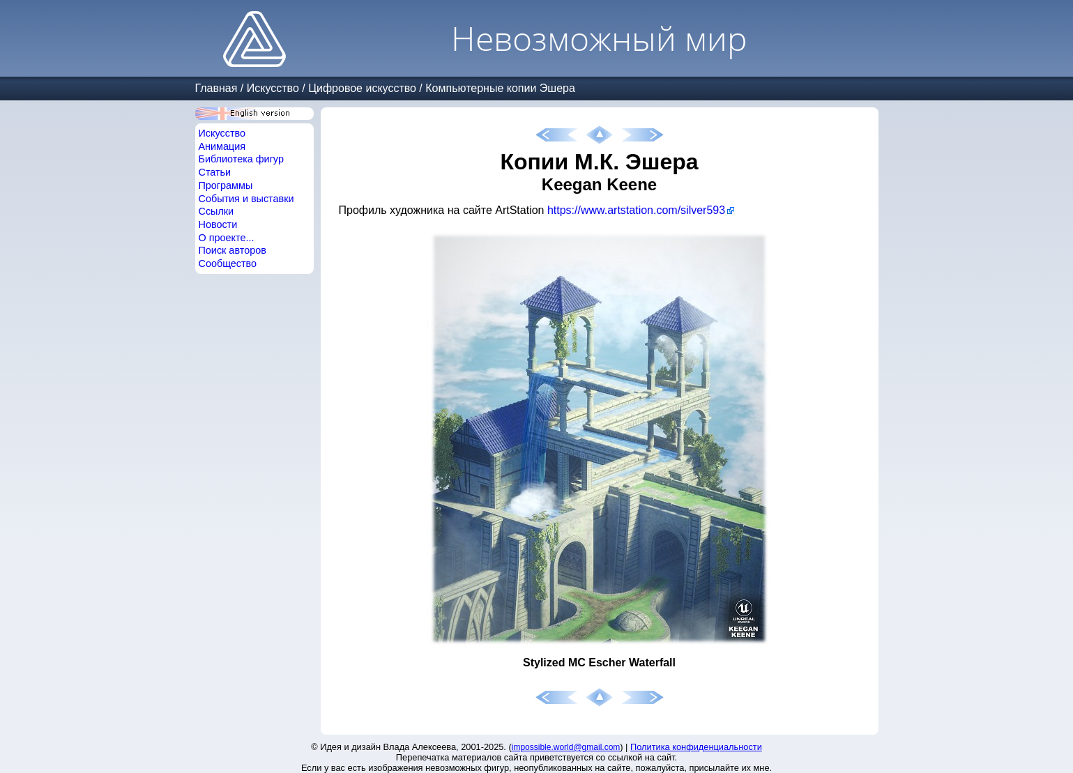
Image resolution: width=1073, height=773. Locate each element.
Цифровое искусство (362, 88)
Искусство (273, 88)
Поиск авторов (232, 250)
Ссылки (216, 211)
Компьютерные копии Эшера (500, 88)
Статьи (215, 172)
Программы (226, 185)
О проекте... (226, 237)
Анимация (222, 146)
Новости (218, 224)
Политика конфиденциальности (696, 747)
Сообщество (228, 263)
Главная (216, 88)
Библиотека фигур (241, 158)
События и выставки (246, 198)
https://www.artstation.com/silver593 (636, 210)
